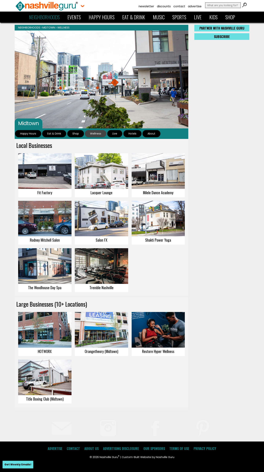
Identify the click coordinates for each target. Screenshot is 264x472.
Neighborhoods (44, 17)
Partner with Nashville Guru (221, 28)
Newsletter (146, 6)
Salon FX (101, 240)
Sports (179, 17)
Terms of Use (179, 448)
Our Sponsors (154, 448)
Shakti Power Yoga (158, 240)
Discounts (164, 6)
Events (74, 17)
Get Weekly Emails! (17, 464)
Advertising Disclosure (121, 448)
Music (159, 17)
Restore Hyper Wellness (158, 351)
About (151, 133)
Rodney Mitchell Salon (45, 240)
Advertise (194, 6)
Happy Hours (102, 17)
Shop (230, 17)
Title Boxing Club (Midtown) (45, 399)
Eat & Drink (133, 17)
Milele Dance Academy (158, 192)
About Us (91, 448)
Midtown (48, 27)
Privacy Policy (205, 448)
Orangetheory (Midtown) (101, 351)
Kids (213, 17)
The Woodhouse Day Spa (44, 287)
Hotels (132, 133)
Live (197, 17)
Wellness (63, 27)
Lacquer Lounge (101, 192)
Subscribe (222, 36)
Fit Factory (44, 192)
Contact (179, 6)
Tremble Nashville (101, 287)
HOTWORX (45, 351)
